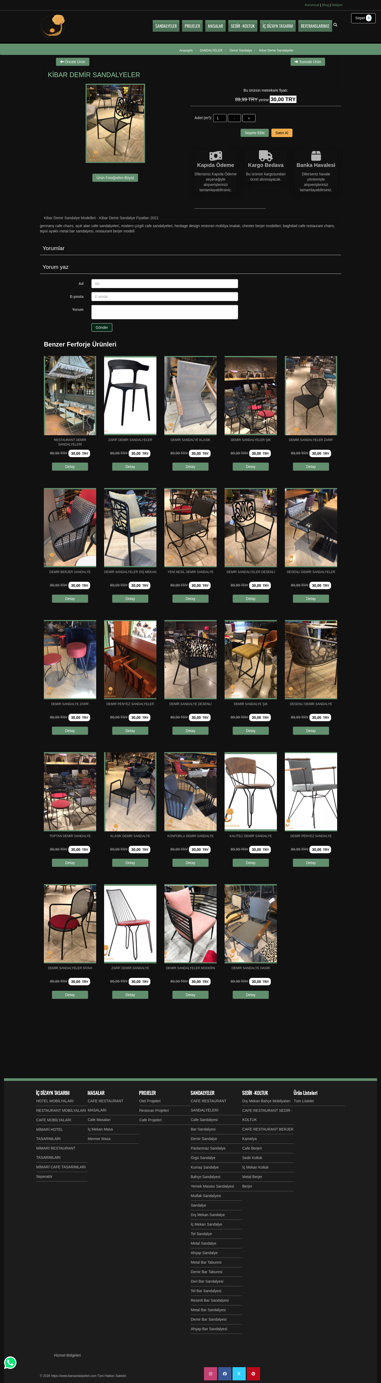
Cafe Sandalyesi (204, 1120)
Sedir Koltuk (252, 1158)
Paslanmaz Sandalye (208, 1148)
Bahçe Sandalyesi (205, 1177)
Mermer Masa (99, 1139)
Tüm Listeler (304, 1101)
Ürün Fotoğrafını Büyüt (115, 178)
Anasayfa (186, 50)
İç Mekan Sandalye (206, 1224)
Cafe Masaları (99, 1120)
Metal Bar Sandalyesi (208, 1310)
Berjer (247, 1186)
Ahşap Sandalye (204, 1253)
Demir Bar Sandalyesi (208, 1319)
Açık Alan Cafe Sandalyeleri (97, 226)
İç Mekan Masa (100, 1129)
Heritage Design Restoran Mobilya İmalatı (207, 226)
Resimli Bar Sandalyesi (210, 1300)
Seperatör (44, 1176)
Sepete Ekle (255, 133)
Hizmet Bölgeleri (67, 1355)
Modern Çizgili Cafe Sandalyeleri (147, 226)
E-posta (76, 296)
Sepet (363, 18)
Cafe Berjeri (252, 1148)
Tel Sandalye (201, 1234)
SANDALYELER (202, 1092)
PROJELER (147, 1092)
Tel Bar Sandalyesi (206, 1291)
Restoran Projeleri (154, 1110)
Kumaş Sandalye (205, 1167)
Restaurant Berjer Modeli (114, 231)
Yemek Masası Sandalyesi (212, 1186)
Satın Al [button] (282, 133)
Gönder (102, 327)
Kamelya (249, 1139)
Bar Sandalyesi (203, 1129)
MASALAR (95, 1092)
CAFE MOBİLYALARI (53, 1120)
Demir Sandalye (204, 1139)
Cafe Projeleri (150, 1120)
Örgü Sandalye (203, 1158)
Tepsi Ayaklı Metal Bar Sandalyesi (66, 231)
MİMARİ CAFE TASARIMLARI (61, 1167)
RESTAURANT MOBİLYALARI (61, 1110)
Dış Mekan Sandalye (208, 1215)
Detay (70, 467)
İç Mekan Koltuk (255, 1167)
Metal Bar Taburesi (206, 1262)
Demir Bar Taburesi (206, 1272)
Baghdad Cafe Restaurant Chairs (308, 226)
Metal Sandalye (203, 1243)
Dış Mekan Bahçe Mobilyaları (266, 1101)
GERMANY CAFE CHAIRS (56, 226)
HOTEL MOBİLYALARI (54, 1101)
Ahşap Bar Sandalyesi (209, 1329)
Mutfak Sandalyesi (206, 1196)
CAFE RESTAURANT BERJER (268, 1129)
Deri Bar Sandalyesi (207, 1281)
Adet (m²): (203, 118)
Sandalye (198, 1205)
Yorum (77, 309)
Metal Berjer (252, 1177)
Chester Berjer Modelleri (261, 226)
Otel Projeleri (150, 1101)
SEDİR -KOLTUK (255, 1092)
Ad (80, 284)
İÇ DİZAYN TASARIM (52, 1092)
